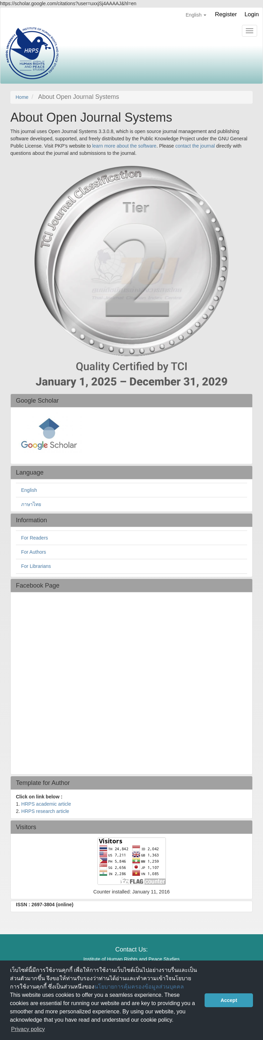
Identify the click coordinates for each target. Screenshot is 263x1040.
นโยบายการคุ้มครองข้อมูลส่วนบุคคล (139, 987)
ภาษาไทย (31, 504)
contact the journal (195, 146)
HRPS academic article (46, 804)
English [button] (196, 15)
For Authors (33, 552)
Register (226, 14)
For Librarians (36, 566)
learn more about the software (124, 146)
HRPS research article (45, 811)
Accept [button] (228, 1000)
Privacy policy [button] (28, 1029)
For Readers (34, 538)
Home (22, 97)
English (29, 490)
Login (251, 14)
